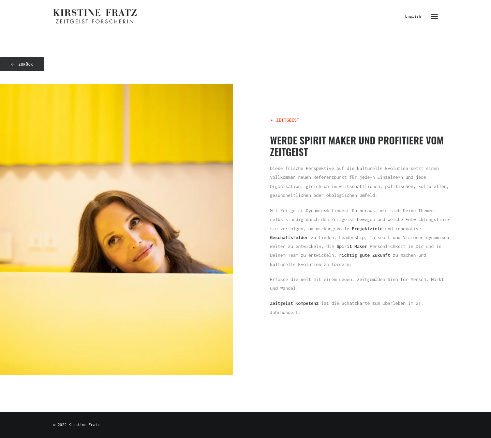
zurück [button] (22, 64)
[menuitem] (414, 16)
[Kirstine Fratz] (95, 16)
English (413, 16)
